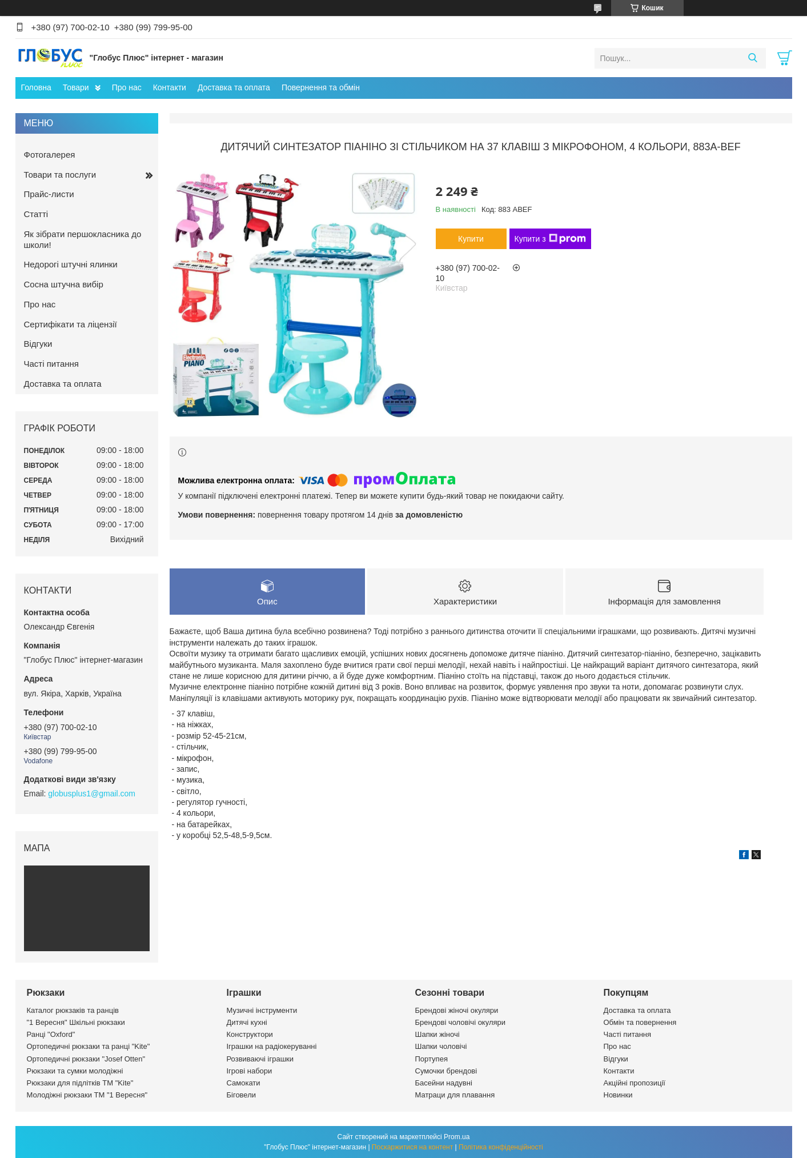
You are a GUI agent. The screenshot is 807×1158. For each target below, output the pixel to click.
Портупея (431, 1059)
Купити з (550, 239)
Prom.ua (456, 1137)
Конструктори (250, 1034)
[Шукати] (753, 58)
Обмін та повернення (640, 1022)
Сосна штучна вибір (63, 284)
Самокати (243, 1083)
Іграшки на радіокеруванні (272, 1046)
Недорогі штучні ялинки (71, 264)
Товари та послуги (60, 174)
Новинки (618, 1095)
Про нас (127, 87)
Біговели (241, 1095)
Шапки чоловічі (441, 1046)
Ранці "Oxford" (51, 1034)
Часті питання (51, 363)
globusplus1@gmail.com (91, 793)
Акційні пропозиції (634, 1083)
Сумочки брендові (446, 1071)
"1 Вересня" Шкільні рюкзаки (76, 1022)
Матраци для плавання (455, 1095)
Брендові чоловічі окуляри (460, 1022)
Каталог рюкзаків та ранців (73, 1010)
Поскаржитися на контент (412, 1147)
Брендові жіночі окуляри (457, 1010)
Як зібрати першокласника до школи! (83, 239)
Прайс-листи (49, 194)
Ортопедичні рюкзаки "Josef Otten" (86, 1059)
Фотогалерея (49, 154)
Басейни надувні (443, 1083)
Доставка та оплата (234, 87)
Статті (36, 214)
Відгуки (38, 343)
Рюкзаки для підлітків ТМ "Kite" (80, 1083)
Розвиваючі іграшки (260, 1059)
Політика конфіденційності (501, 1147)
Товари (76, 87)
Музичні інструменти (262, 1010)
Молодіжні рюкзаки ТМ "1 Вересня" (87, 1095)
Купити (471, 238)
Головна (36, 87)
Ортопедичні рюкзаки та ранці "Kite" (88, 1046)
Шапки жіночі (437, 1034)
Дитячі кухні (247, 1022)
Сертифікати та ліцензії (70, 324)
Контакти (169, 87)
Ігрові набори (249, 1071)
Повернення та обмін (321, 87)
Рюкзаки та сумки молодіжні (75, 1071)
